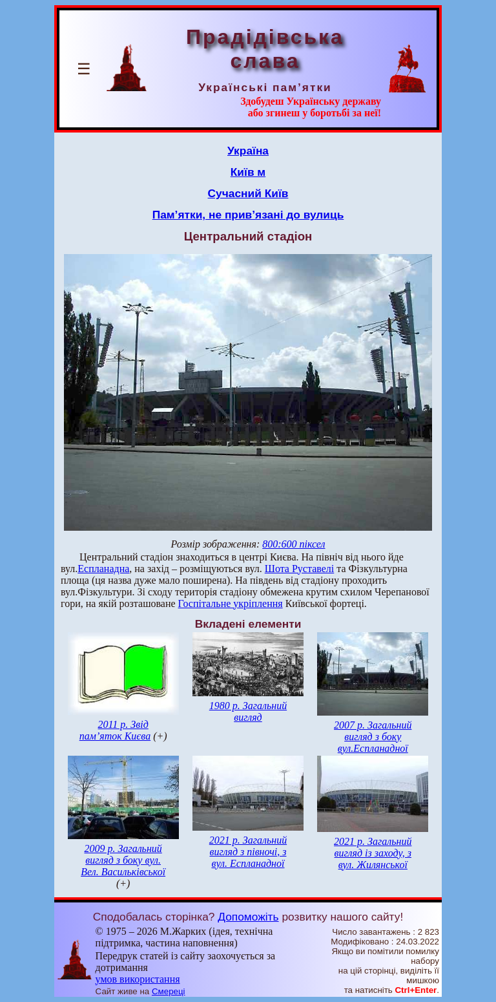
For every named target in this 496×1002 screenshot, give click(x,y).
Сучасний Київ (248, 193)
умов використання (138, 979)
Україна (248, 150)
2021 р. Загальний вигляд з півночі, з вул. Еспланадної (248, 852)
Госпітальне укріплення (230, 603)
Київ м (248, 171)
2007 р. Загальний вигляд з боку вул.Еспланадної (372, 737)
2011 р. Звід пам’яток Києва (114, 730)
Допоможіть (248, 916)
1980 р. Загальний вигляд (248, 711)
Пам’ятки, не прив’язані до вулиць (248, 214)
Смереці (168, 991)
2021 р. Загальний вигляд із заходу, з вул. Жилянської (372, 853)
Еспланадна (103, 568)
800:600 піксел (293, 543)
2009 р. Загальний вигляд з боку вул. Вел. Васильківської (123, 860)
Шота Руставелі (300, 568)
